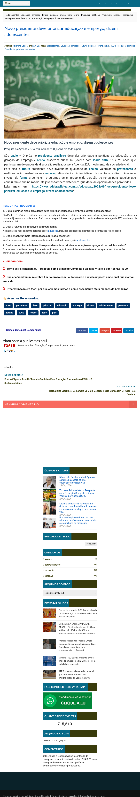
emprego (36, 14)
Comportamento (53, 555)
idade (96, 162)
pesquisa (123, 307)
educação (62, 307)
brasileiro (60, 157)
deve (35, 307)
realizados (128, 14)
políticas (96, 14)
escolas (50, 175)
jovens (63, 14)
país (54, 314)
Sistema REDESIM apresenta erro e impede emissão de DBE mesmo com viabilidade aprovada (77, 651)
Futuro (45, 14)
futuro (26, 171)
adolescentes (12, 14)
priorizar (117, 14)
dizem (90, 307)
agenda (9, 314)
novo (8, 307)
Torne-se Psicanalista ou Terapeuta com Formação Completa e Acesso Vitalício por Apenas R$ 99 (67, 270)
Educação (25, 14)
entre (105, 162)
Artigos (48, 550)
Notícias (49, 566)
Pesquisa (85, 14)
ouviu (76, 14)
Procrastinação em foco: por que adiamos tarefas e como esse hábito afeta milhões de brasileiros (67, 290)
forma (23, 179)
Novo (70, 14)
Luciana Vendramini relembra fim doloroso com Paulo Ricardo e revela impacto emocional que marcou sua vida (77, 498)
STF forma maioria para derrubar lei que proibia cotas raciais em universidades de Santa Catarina (76, 664)
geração (54, 14)
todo (44, 314)
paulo (14, 157)
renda (41, 162)
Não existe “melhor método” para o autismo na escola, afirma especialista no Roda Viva (77, 470)
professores (125, 171)
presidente (45, 157)
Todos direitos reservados (64, 786)
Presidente (107, 14)
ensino (93, 171)
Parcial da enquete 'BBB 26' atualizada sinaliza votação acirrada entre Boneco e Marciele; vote (78, 603)
